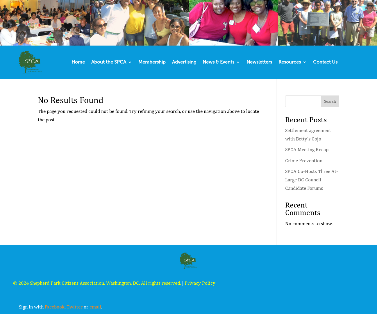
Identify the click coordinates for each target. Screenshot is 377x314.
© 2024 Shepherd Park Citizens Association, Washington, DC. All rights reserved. (97, 283)
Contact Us (325, 62)
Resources (289, 62)
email (95, 307)
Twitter (75, 307)
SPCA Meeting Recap (306, 149)
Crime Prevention (303, 160)
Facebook (55, 307)
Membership (152, 62)
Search (330, 101)
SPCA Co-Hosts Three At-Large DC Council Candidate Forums (311, 179)
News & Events (218, 62)
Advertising (184, 62)
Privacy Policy (200, 283)
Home (78, 62)
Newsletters (259, 62)
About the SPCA (108, 62)
